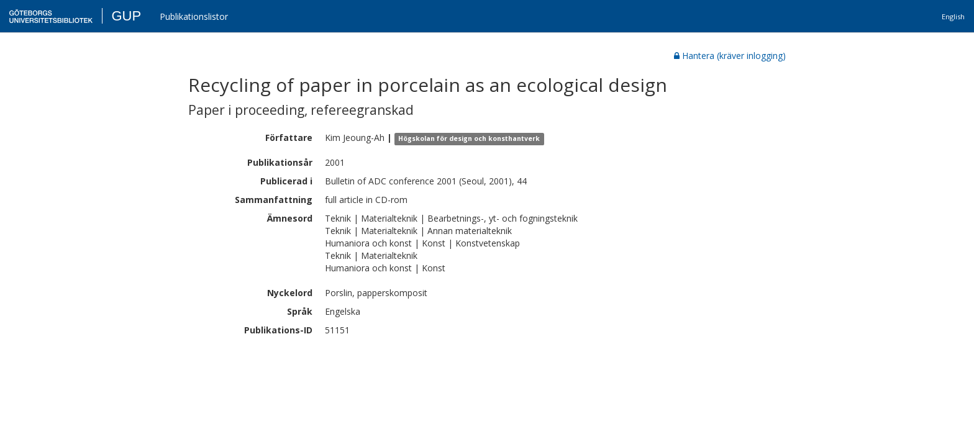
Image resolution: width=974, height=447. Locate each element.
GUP (126, 16)
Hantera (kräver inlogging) (730, 55)
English (953, 16)
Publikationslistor (194, 16)
